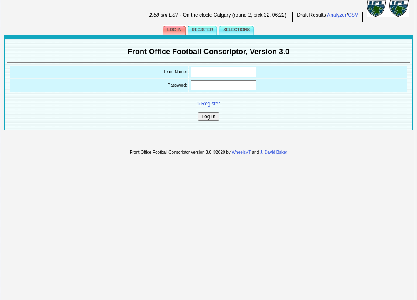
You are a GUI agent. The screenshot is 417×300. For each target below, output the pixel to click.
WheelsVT (241, 152)
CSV (353, 15)
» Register (208, 104)
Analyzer (337, 15)
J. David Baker (273, 152)
